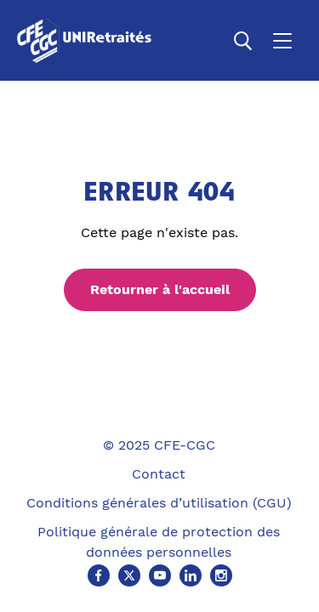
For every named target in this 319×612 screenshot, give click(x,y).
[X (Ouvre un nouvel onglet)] (129, 575)
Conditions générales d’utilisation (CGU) (159, 503)
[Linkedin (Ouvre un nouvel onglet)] (190, 575)
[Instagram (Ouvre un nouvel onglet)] (221, 575)
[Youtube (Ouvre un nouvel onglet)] (160, 575)
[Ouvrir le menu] (282, 40)
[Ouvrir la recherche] (243, 40)
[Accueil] (87, 40)
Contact (158, 474)
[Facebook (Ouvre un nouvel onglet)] (99, 575)
